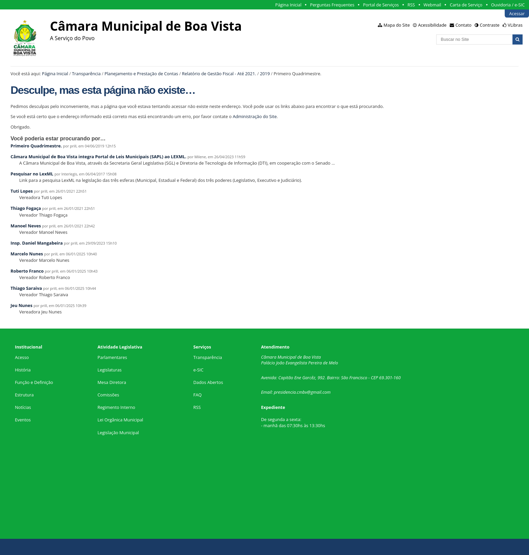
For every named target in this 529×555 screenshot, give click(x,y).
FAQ (197, 395)
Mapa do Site (397, 25)
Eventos (23, 420)
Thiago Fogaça (25, 208)
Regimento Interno (116, 407)
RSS (411, 5)
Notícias (23, 407)
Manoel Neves (25, 226)
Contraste (489, 25)
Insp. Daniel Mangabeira (36, 243)
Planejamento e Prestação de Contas (141, 74)
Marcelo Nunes (26, 254)
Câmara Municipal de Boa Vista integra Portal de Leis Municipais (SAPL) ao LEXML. (98, 157)
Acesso (22, 357)
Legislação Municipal (118, 432)
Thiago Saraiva (26, 288)
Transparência (86, 74)
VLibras (515, 25)
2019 (265, 74)
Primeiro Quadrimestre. (36, 146)
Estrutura (24, 395)
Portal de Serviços (381, 5)
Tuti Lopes (21, 191)
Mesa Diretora (112, 382)
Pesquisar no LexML (31, 174)
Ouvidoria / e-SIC (508, 5)
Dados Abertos (208, 382)
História (23, 370)
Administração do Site (255, 116)
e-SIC (198, 370)
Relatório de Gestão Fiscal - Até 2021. (219, 74)
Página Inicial (288, 5)
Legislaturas (109, 370)
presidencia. (285, 392)
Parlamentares (112, 357)
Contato (463, 25)
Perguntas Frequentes (332, 5)
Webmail (432, 5)
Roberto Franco (27, 271)
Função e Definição (34, 382)
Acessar (517, 13)
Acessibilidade (432, 25)
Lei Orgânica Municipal (120, 420)
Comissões (108, 395)
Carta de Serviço (466, 5)
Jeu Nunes (21, 305)
